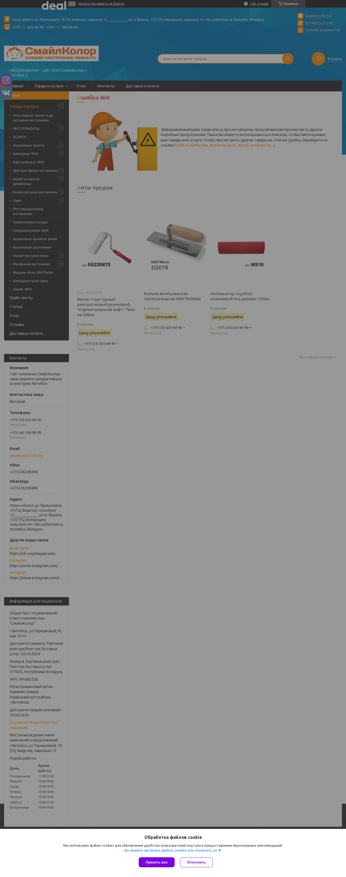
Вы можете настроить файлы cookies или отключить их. (171, 850)
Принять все (157, 862)
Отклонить (196, 862)
